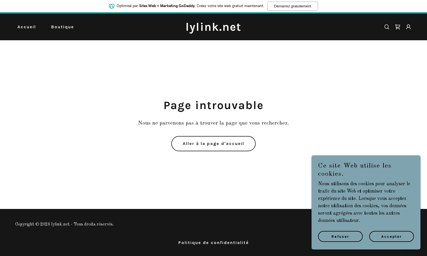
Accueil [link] (26, 26)
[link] (213, 29)
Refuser (340, 236)
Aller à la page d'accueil (213, 143)
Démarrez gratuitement (292, 6)
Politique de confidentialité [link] (213, 242)
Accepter (391, 236)
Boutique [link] (62, 26)
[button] (408, 26)
